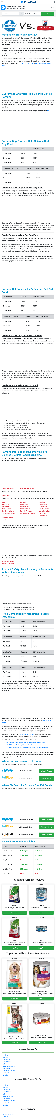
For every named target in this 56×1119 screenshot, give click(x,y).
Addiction (6, 1059)
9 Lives (5, 1055)
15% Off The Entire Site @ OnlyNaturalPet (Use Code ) (27, 747)
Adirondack (7, 1062)
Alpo (4, 1064)
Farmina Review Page (26, 63)
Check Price (15, 913)
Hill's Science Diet (8, 1114)
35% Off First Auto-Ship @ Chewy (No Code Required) (23, 745)
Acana (5, 1057)
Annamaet (6, 1068)
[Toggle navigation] (2, 2)
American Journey (9, 1066)
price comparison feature (26, 734)
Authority (6, 1073)
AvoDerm (6, 1075)
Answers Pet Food (9, 1071)
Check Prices (46, 771)
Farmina (5, 1117)
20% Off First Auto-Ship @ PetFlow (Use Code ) (25, 743)
